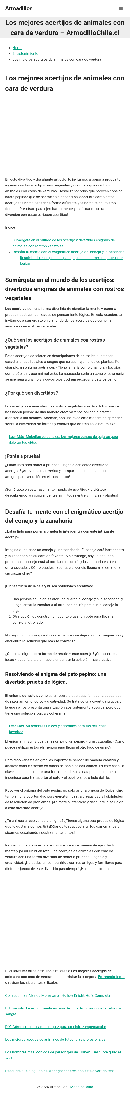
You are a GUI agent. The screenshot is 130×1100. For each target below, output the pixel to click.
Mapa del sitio (81, 1087)
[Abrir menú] (121, 8)
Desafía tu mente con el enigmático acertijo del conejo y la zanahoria (69, 252)
